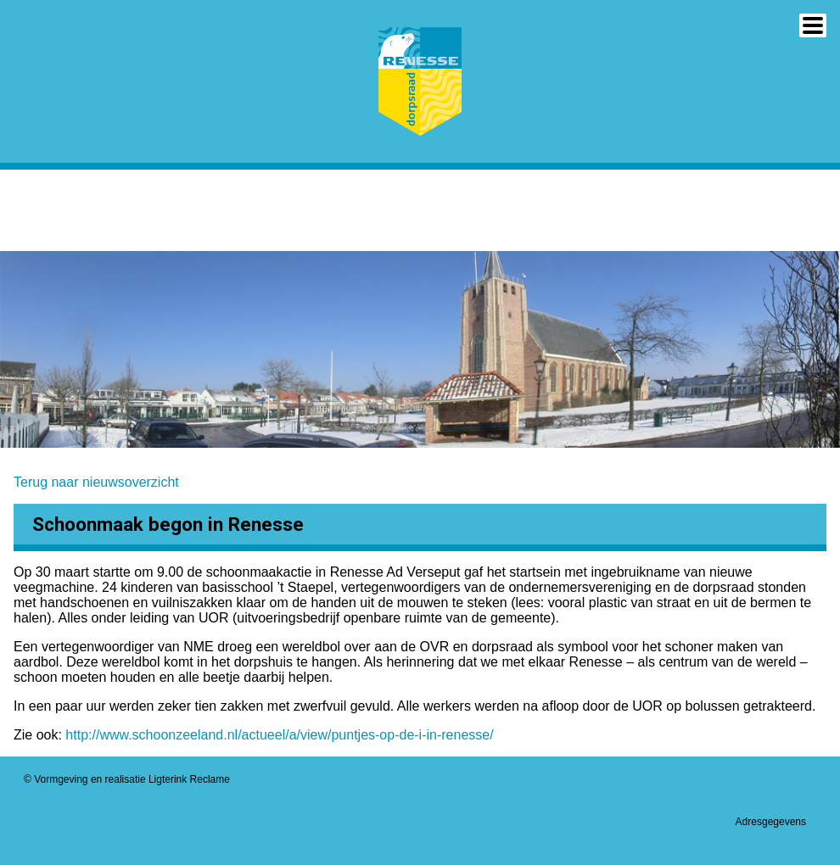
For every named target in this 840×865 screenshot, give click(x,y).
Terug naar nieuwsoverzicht (96, 482)
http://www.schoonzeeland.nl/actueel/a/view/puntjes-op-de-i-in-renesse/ (281, 735)
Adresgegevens (771, 822)
